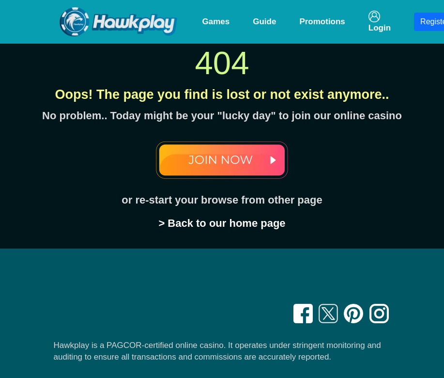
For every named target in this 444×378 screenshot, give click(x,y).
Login (379, 21)
